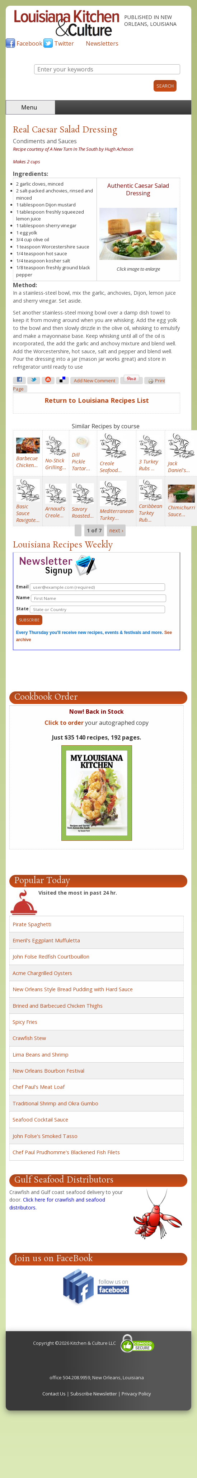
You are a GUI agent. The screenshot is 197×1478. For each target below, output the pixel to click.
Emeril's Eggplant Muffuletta (46, 940)
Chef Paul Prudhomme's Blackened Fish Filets (66, 1152)
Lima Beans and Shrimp (41, 1054)
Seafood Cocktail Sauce (40, 1119)
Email (90, 587)
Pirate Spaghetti (32, 924)
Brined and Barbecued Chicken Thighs (58, 1005)
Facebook (29, 43)
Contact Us (54, 1393)
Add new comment (94, 381)
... (148, 465)
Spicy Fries (25, 1021)
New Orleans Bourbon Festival (48, 1070)
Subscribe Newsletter (93, 1393)
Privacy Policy (136, 1393)
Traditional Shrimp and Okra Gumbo (55, 1103)
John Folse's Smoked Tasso (45, 1136)
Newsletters (102, 43)
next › (116, 530)
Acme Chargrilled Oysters (42, 973)
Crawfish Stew (29, 1038)
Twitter (64, 43)
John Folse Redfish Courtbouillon (51, 956)
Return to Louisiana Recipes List (96, 400)
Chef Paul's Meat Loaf (39, 1086)
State (90, 609)
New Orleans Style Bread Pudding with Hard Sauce (73, 989)
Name (91, 598)
